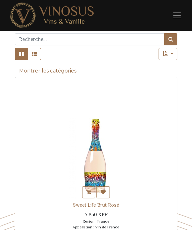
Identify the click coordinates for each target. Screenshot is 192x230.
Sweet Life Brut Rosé (96, 205)
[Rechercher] (170, 39)
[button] (168, 54)
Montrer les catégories (47, 71)
